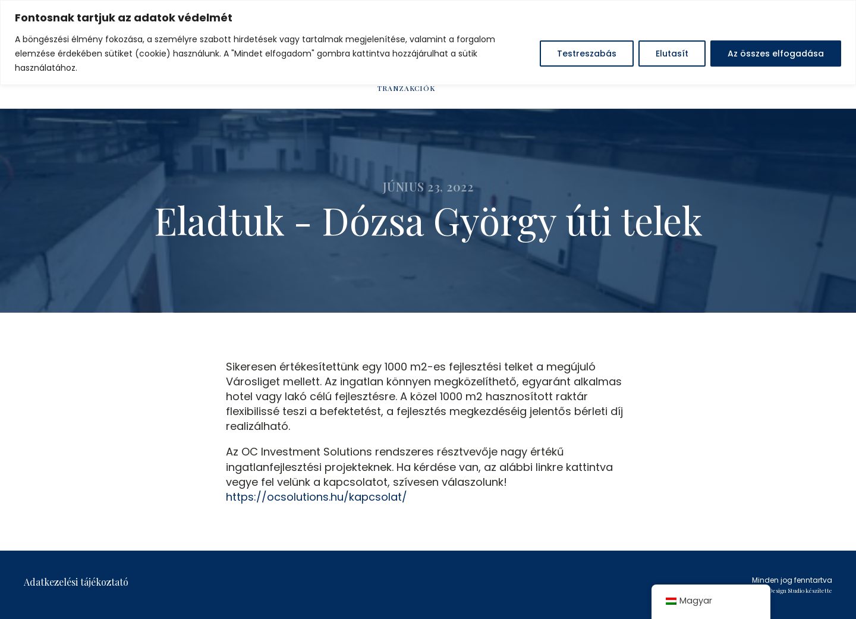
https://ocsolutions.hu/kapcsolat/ (316, 496)
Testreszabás (586, 53)
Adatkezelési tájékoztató (76, 582)
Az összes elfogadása (776, 53)
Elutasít (672, 53)
